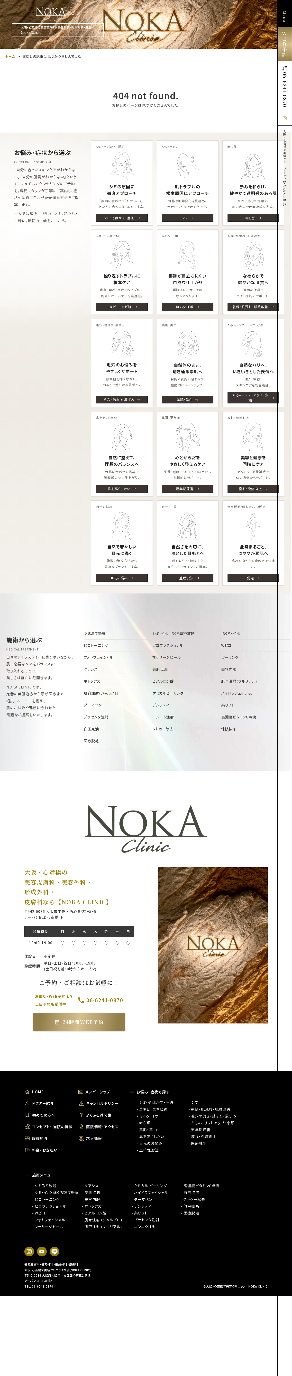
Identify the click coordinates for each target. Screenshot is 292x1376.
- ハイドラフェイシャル (149, 1192)
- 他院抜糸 (190, 1206)
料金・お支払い (40, 1150)
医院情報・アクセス (98, 1127)
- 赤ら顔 (143, 1122)
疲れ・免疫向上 (250, 488)
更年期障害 (184, 488)
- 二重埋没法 (148, 1150)
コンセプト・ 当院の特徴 (48, 1127)
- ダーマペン (141, 1199)
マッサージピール (166, 657)
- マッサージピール (48, 1226)
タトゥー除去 (162, 728)
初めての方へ (39, 1115)
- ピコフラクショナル (49, 1206)
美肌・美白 (185, 399)
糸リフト (228, 704)
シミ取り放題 (94, 633)
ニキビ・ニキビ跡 (118, 306)
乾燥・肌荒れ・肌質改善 (250, 306)
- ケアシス (90, 1185)
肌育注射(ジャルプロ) (102, 693)
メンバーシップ (94, 1092)
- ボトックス (91, 1206)
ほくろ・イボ (184, 306)
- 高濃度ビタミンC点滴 (200, 1185)
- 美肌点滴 (91, 1192)
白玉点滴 (91, 728)
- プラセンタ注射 (145, 1219)
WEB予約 (284, 44)
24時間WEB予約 (79, 1021)
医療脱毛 (91, 740)
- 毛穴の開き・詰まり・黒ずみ (212, 1115)
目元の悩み (119, 577)
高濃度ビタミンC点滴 (238, 716)
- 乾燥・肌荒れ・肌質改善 (209, 1109)
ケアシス (91, 669)
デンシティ (160, 704)
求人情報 (90, 1138)
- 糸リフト (139, 1212)
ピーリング (230, 657)
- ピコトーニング (46, 1199)
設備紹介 (36, 1138)
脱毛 (250, 577)
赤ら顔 (250, 217)
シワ (185, 217)
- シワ (193, 1102)
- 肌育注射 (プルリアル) (102, 1226)
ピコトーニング (96, 645)
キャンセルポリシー (98, 1103)
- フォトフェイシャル (48, 1219)
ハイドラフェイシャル (238, 693)
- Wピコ (39, 1212)
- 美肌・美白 (147, 1129)
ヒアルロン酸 (163, 681)
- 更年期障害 (199, 1129)
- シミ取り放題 (44, 1185)
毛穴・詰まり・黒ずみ (119, 399)
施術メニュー (39, 1175)
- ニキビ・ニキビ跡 (152, 1109)
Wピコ (226, 645)
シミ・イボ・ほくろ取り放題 (173, 633)
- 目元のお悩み (149, 1143)
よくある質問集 (94, 1115)
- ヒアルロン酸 (94, 1212)
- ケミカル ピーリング (149, 1185)
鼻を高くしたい (119, 488)
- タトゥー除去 (193, 1199)
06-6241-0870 (284, 86)
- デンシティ (141, 1206)
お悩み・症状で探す (149, 1092)
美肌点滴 (160, 669)
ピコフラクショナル (167, 645)
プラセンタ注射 (96, 716)
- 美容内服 (91, 1199)
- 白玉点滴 (190, 1192)
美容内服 (229, 669)
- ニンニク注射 (143, 1226)
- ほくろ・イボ (147, 1115)
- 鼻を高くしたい (150, 1136)
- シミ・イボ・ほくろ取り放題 (55, 1192)
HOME (34, 1092)
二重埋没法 (184, 577)
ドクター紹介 (39, 1103)
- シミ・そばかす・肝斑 (155, 1102)
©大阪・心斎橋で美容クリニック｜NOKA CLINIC (235, 1286)
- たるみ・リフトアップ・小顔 (211, 1122)
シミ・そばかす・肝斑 (118, 217)
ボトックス (92, 681)
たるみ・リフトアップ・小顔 (250, 397)
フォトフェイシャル (98, 657)
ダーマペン (93, 704)
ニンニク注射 (163, 716)
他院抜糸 (229, 728)
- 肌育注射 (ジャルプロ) (102, 1219)
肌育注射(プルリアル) (239, 681)
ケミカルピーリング (168, 693)
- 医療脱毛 (197, 1143)
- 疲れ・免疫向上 (202, 1136)
